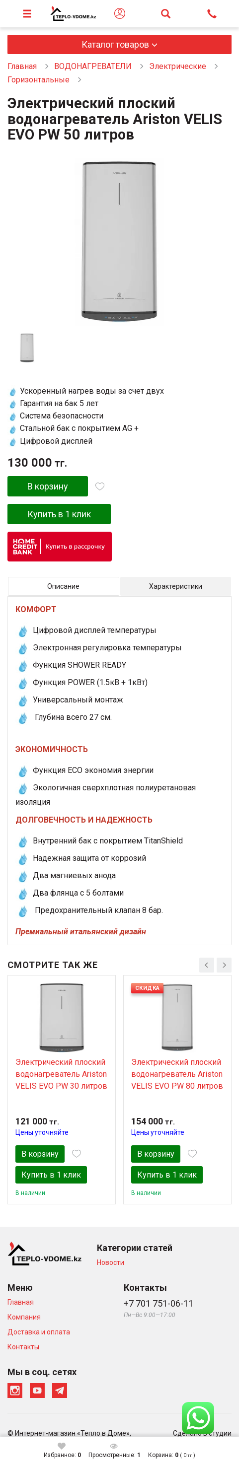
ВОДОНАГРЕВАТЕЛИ (93, 66)
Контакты (23, 1347)
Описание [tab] (63, 586)
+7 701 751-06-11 (158, 1303)
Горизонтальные (38, 79)
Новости (110, 1262)
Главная (22, 66)
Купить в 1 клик (59, 514)
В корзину (47, 486)
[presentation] (206, 965)
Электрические (177, 66)
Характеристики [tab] (175, 586)
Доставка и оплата (38, 1332)
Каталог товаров (115, 44)
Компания (24, 1317)
